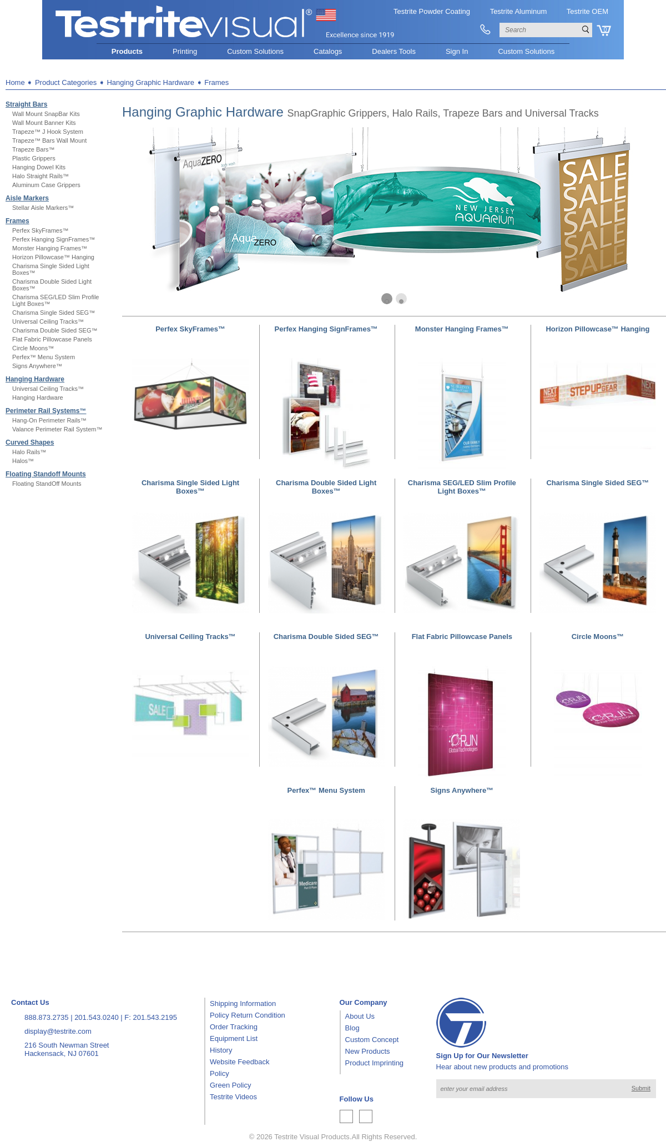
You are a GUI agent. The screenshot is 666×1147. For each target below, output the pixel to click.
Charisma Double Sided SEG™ (54, 330)
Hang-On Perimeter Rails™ (49, 420)
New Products (367, 1051)
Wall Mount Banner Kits (44, 122)
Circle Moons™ (33, 348)
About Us (360, 1016)
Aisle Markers (27, 198)
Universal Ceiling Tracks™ (48, 321)
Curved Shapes (30, 442)
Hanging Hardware (35, 379)
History (221, 1050)
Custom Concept (372, 1039)
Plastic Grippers (34, 158)
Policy (219, 1073)
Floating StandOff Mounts (47, 483)
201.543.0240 (96, 1017)
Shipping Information (243, 1003)
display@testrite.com (58, 1031)
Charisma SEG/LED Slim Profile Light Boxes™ (462, 487)
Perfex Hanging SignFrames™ (53, 239)
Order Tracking (234, 1027)
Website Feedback (239, 1062)
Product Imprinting (374, 1063)
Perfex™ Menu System (43, 357)
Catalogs (328, 51)
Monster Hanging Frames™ (49, 248)
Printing (185, 51)
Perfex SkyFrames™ (40, 230)
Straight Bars (26, 104)
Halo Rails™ (29, 452)
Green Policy (230, 1085)
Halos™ (23, 460)
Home (15, 82)
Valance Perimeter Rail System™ (57, 429)
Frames (17, 221)
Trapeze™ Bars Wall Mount (49, 140)
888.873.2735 (46, 1017)
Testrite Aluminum (518, 11)
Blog (352, 1028)
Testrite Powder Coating (431, 11)
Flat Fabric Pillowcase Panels (52, 339)
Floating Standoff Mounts (46, 474)
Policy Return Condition (247, 1015)
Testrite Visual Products (312, 1137)
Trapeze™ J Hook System (47, 131)
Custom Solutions (255, 51)
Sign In (457, 51)
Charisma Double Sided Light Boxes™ (326, 487)
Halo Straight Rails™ (40, 176)
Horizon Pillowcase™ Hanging (53, 257)
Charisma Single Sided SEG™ (53, 312)
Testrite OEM (587, 11)
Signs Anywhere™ (37, 366)
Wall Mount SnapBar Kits (46, 113)
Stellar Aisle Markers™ (43, 207)
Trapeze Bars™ (33, 149)
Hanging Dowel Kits (38, 167)
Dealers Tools (394, 51)
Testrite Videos (233, 1097)
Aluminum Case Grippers (46, 185)
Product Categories (66, 82)
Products (127, 51)
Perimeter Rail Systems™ (46, 411)
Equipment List (234, 1038)
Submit (641, 1088)
